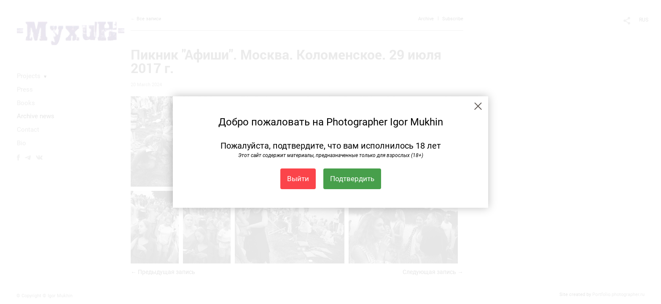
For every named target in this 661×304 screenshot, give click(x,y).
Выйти (298, 178)
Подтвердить (352, 178)
